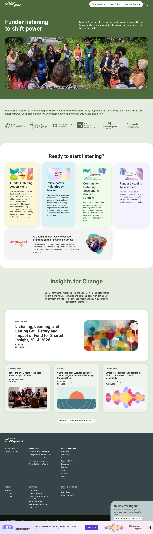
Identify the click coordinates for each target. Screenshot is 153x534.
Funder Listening (11, 448)
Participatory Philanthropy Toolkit (40, 455)
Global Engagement (35, 501)
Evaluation (60, 369)
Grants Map (33, 508)
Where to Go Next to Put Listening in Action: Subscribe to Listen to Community (123, 375)
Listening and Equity (12, 452)
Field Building (33, 490)
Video (19, 369)
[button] (149, 527)
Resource (109, 369)
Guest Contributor (67, 461)
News (26, 321)
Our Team (8, 496)
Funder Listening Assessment (39, 461)
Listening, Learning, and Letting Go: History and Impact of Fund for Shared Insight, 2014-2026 (39, 333)
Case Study (19, 321)
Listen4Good (65, 492)
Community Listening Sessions (39, 458)
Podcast (64, 473)
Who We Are (9, 490)
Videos (63, 470)
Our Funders (9, 493)
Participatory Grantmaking (38, 504)
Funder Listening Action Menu (39, 452)
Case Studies (65, 455)
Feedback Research (35, 493)
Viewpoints (65, 452)
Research (64, 467)
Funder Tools (34, 448)
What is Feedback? (67, 495)
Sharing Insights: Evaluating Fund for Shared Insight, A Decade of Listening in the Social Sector (76, 375)
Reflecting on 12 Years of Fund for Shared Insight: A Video (24, 374)
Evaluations (65, 464)
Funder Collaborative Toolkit (38, 464)
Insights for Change (68, 448)
